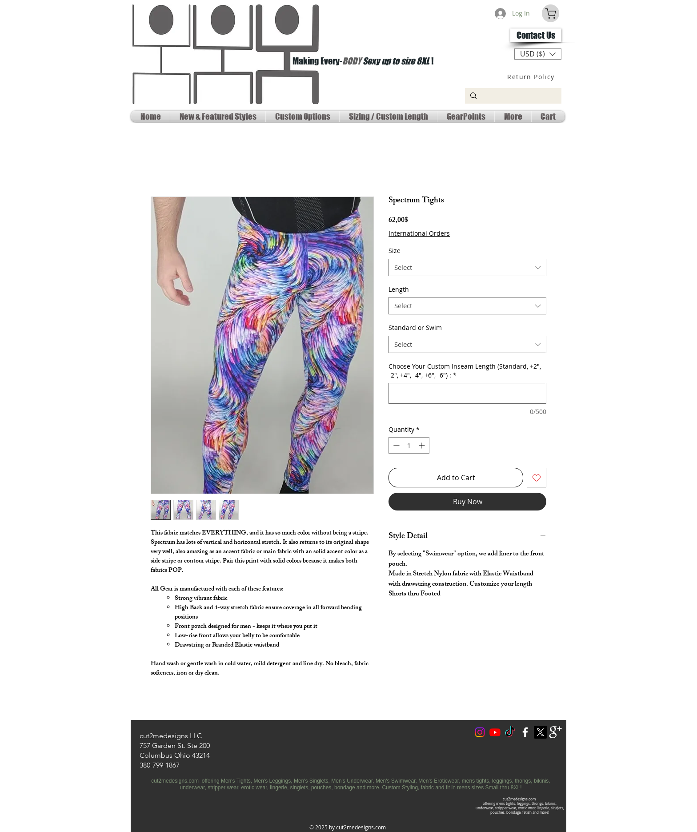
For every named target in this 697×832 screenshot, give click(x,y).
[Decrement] (395, 445)
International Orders (419, 233)
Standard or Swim (415, 327)
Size (395, 250)
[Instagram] (479, 732)
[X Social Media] (540, 732)
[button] (537, 54)
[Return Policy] (532, 76)
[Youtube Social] (495, 732)
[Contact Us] (535, 35)
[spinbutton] (409, 445)
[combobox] (467, 267)
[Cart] (550, 13)
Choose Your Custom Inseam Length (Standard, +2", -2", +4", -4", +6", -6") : (465, 370)
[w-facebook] (525, 732)
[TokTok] (510, 732)
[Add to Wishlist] (536, 477)
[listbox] (537, 54)
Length (399, 289)
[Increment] (422, 445)
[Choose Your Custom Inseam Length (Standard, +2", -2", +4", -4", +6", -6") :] (467, 393)
